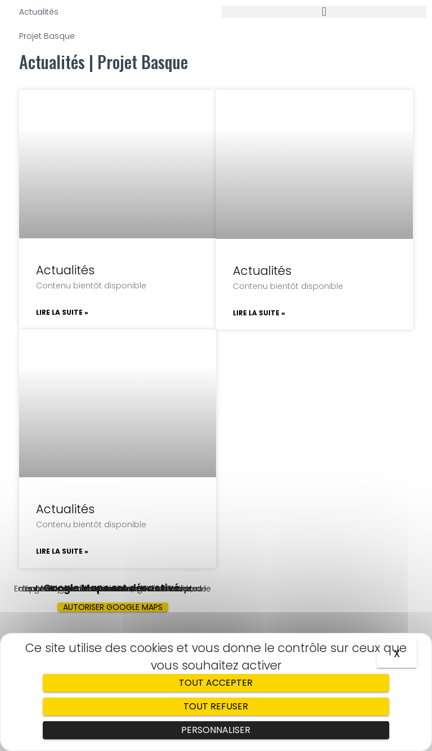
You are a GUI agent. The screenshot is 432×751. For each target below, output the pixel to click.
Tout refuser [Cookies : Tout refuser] (215, 706)
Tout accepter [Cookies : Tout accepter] (216, 682)
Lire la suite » (62, 312)
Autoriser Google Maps (113, 607)
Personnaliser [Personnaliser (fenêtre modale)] (215, 729)
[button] (324, 12)
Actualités (65, 270)
